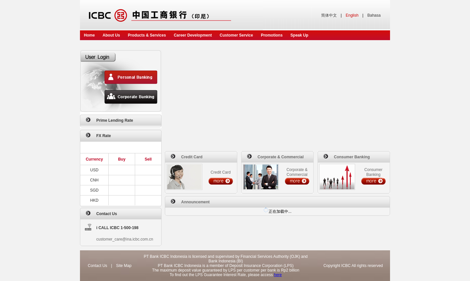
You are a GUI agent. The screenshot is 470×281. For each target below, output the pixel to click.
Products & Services (147, 35)
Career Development (193, 35)
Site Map (123, 265)
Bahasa (374, 15)
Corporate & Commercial (281, 157)
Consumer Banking (352, 157)
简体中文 (329, 15)
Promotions (272, 35)
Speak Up (299, 35)
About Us (111, 35)
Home (89, 35)
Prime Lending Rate (114, 120)
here (278, 275)
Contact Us (106, 213)
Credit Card (191, 157)
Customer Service (236, 35)
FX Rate (103, 135)
